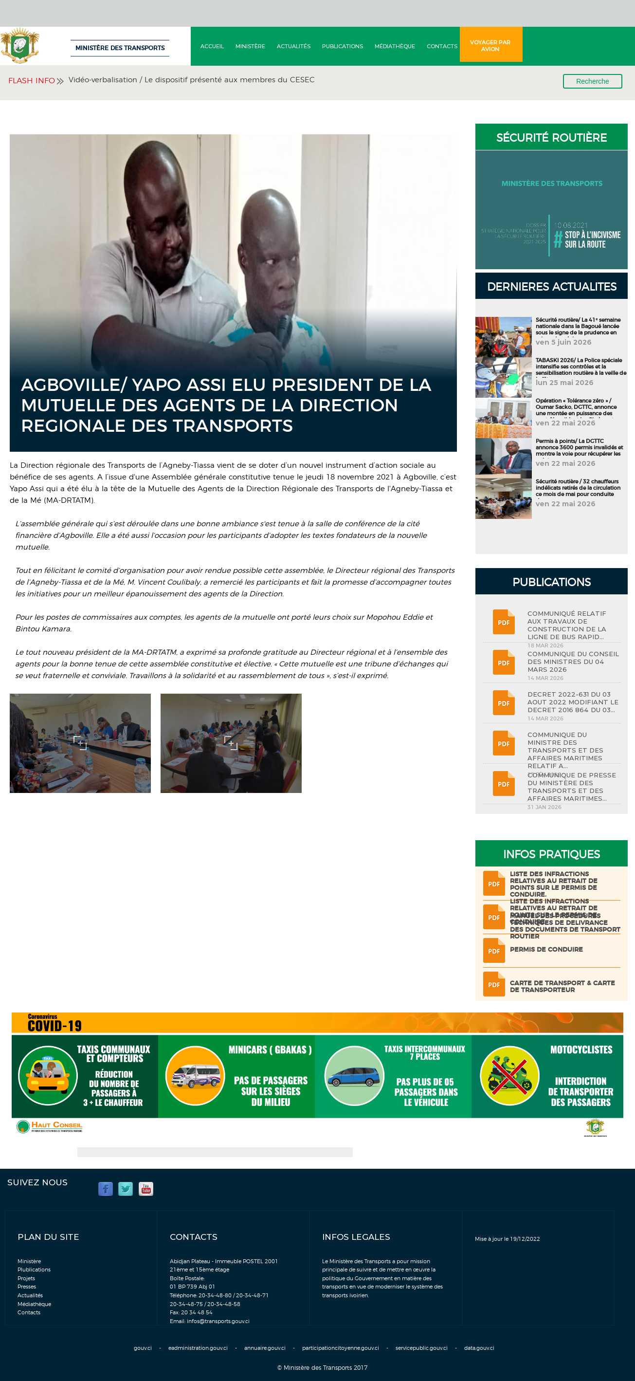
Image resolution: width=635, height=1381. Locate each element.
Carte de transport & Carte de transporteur (562, 987)
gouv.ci (143, 1348)
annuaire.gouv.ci (265, 1348)
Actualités (293, 46)
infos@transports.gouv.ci (218, 1321)
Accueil (212, 46)
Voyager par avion (490, 46)
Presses (27, 1286)
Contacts (442, 46)
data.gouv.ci (479, 1348)
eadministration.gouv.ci (198, 1348)
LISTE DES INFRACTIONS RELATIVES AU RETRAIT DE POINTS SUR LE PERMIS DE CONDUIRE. (554, 884)
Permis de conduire (546, 950)
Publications (342, 46)
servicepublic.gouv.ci (422, 1348)
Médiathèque (395, 46)
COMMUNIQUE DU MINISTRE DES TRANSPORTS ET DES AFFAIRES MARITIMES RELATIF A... (565, 750)
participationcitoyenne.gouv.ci (340, 1348)
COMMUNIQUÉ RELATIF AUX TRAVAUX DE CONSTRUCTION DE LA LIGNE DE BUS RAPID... (566, 625)
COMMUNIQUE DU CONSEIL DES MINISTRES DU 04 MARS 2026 (573, 661)
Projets (26, 1278)
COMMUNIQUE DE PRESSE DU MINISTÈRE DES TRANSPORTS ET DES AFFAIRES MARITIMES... (571, 786)
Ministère (250, 46)
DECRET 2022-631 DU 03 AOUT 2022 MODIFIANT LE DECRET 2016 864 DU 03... (572, 702)
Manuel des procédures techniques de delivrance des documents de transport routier (565, 926)
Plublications (34, 1269)
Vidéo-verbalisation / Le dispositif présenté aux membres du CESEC (192, 80)
